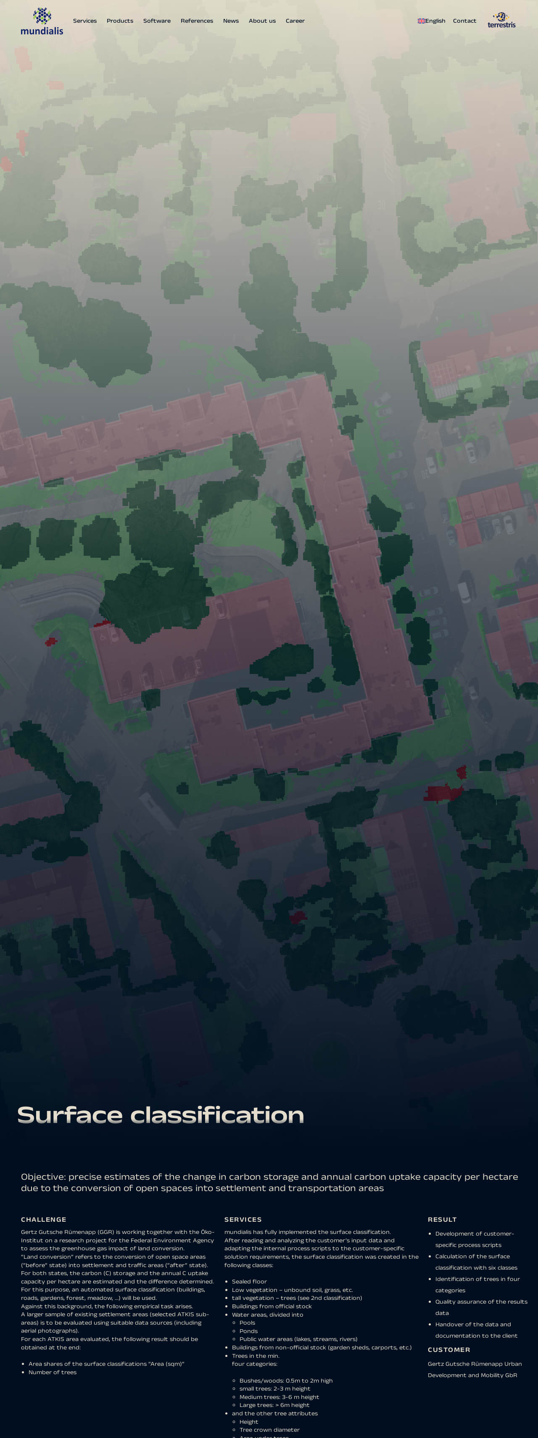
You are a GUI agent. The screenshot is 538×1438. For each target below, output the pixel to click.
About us (262, 21)
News (231, 21)
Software (157, 21)
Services (85, 21)
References (197, 21)
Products (120, 21)
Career (295, 21)
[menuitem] (433, 21)
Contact (465, 21)
